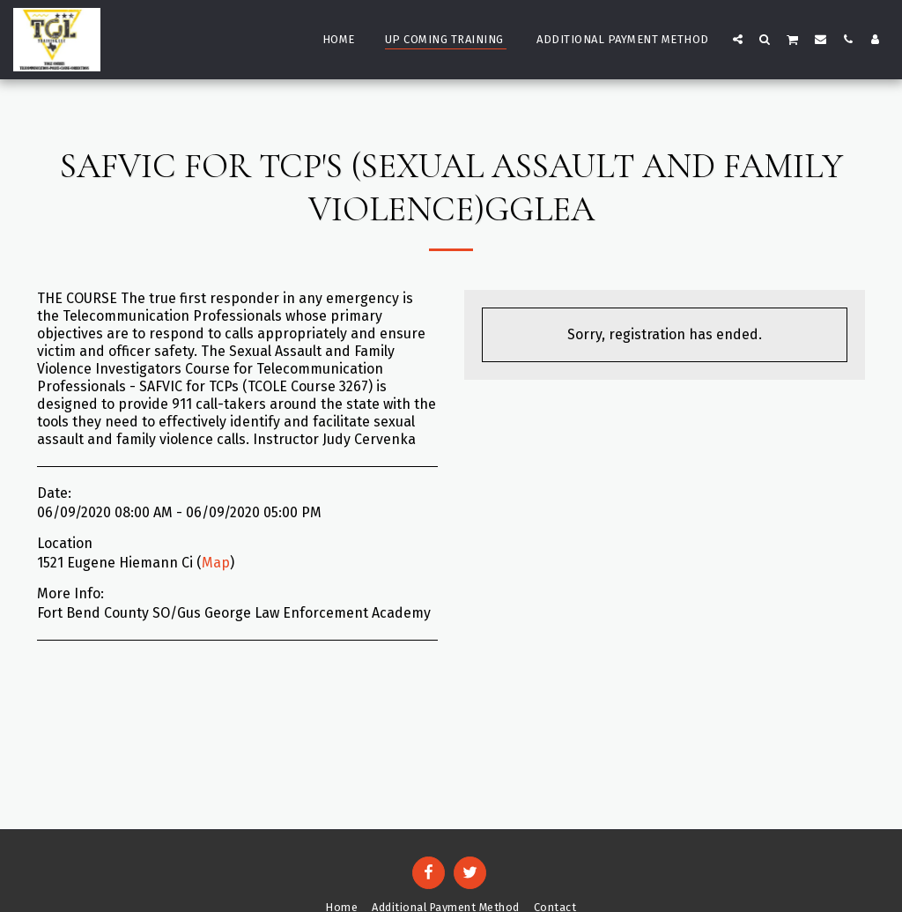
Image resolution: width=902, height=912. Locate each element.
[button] (737, 39)
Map (216, 562)
